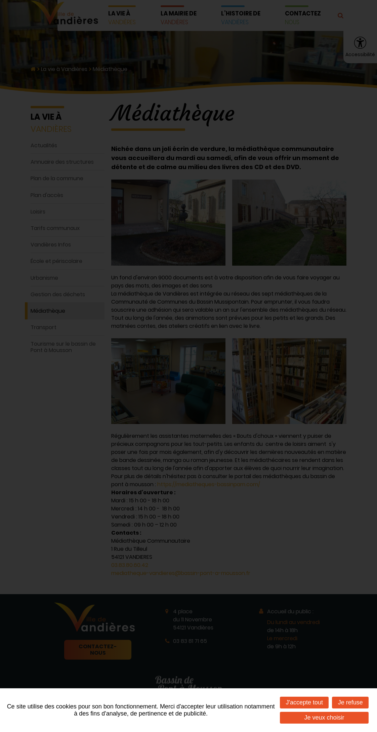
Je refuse (350, 702)
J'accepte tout (304, 702)
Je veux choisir (324, 717)
